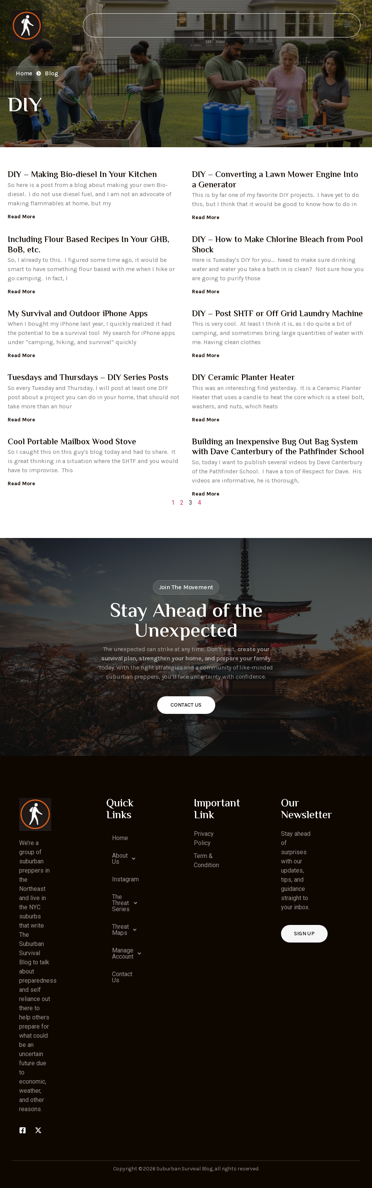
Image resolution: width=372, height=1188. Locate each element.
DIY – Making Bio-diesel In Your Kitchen (82, 175)
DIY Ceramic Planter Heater (243, 378)
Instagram (125, 879)
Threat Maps (125, 930)
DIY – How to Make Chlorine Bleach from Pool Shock (277, 245)
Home (120, 838)
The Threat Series (125, 903)
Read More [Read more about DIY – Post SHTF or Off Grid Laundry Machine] (205, 355)
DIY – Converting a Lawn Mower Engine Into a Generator (275, 180)
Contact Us (186, 705)
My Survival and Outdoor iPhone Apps (78, 314)
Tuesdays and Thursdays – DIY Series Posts (88, 378)
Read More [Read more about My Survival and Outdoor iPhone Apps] (21, 355)
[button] (122, 859)
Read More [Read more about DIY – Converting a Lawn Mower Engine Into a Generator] (205, 217)
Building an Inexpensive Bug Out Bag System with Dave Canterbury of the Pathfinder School (278, 447)
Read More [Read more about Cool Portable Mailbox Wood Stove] (21, 483)
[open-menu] (347, 25)
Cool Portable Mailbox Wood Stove (72, 442)
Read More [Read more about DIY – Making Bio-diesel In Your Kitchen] (21, 216)
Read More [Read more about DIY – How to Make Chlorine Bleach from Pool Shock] (205, 291)
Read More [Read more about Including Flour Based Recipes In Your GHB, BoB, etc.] (21, 291)
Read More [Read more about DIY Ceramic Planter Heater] (205, 419)
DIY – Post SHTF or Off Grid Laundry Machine (277, 314)
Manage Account (125, 953)
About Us (125, 859)
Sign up (304, 933)
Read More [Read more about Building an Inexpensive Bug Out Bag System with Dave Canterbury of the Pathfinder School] (205, 494)
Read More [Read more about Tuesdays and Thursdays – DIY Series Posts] (21, 419)
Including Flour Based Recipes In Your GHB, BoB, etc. (88, 245)
